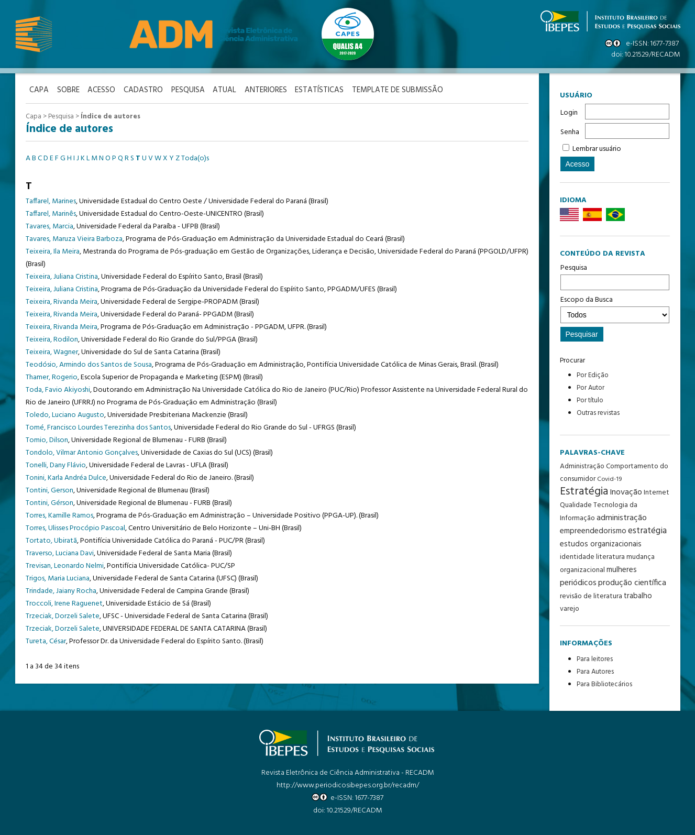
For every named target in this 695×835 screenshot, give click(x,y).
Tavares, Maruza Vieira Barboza (74, 238)
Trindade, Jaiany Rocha (61, 590)
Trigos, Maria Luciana (58, 578)
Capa (33, 115)
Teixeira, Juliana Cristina (62, 276)
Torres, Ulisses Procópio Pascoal (75, 527)
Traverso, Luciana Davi (60, 552)
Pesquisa (614, 276)
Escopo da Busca (614, 308)
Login (569, 113)
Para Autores (595, 671)
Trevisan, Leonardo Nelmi (65, 565)
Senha (569, 132)
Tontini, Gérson (49, 502)
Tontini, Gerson (49, 490)
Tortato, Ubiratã (51, 540)
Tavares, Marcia (49, 225)
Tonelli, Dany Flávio (56, 464)
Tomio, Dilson (47, 439)
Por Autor (590, 387)
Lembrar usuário (596, 149)
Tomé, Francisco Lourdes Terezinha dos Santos (98, 427)
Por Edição (593, 375)
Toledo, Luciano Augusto (65, 414)
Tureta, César (46, 640)
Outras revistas (598, 413)
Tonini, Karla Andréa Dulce (66, 477)
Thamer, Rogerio (52, 376)
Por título (590, 400)
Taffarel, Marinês (51, 213)
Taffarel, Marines (51, 200)
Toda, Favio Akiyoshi (58, 389)
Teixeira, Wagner (52, 351)
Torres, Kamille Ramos (59, 515)
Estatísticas (337, 90)
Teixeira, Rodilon (52, 339)
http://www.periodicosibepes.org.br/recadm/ (348, 785)
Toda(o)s (195, 157)
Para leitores (595, 659)
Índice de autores (110, 115)
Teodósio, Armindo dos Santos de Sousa (89, 364)
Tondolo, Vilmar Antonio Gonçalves (82, 452)
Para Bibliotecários (604, 684)
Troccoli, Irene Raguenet (64, 603)
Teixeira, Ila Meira (53, 251)
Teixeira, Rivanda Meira (61, 301)
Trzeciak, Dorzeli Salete (63, 615)
